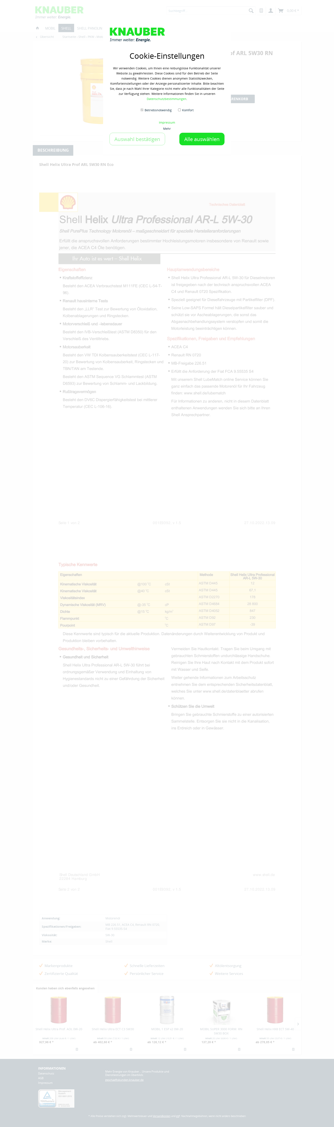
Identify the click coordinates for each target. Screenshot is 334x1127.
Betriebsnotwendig (158, 110)
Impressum (167, 122)
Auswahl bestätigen (137, 139)
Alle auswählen (202, 139)
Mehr (167, 129)
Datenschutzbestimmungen (166, 99)
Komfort (188, 110)
